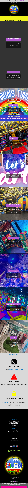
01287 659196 (14, 3)
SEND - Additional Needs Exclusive (13, 205)
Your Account (14, 15)
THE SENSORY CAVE (13, 304)
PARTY (13, 171)
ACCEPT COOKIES (14, 486)
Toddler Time (13, 238)
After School (13, 271)
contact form (12, 369)
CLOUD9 (13, 337)
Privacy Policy (14, 438)
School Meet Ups (13, 72)
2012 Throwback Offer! (13, 39)
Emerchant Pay (4, 402)
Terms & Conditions (14, 440)
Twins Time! (13, 105)
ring (22, 369)
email (17, 369)
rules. (15, 385)
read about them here (21, 483)
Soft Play (13, 138)
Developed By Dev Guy (14, 481)
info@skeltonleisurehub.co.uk (14, 431)
